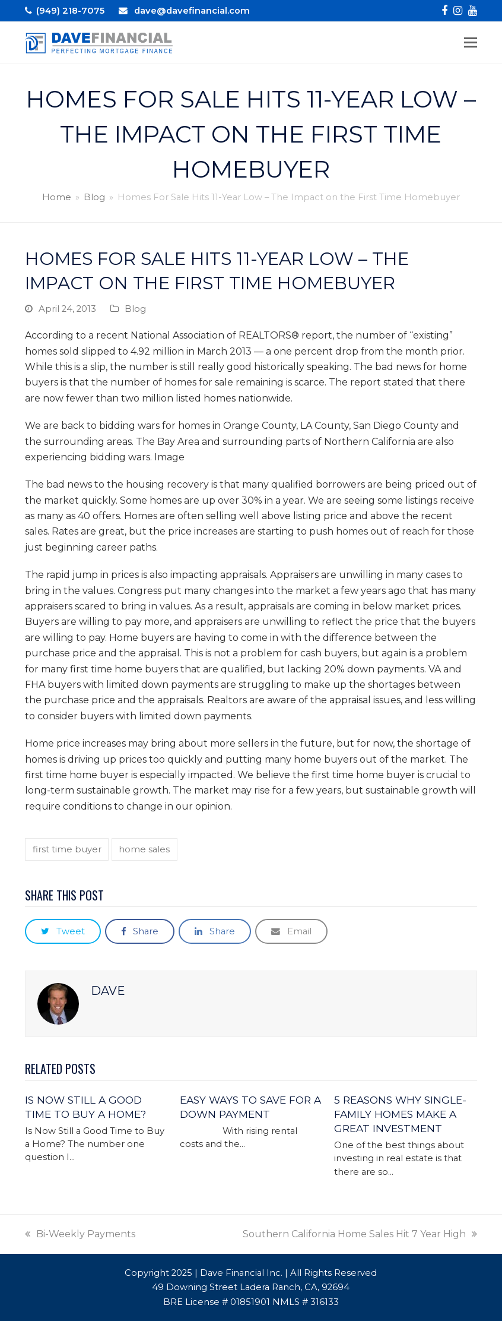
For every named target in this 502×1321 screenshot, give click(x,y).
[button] (470, 43)
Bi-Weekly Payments (80, 1234)
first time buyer (67, 849)
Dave (108, 991)
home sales (144, 849)
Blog (135, 309)
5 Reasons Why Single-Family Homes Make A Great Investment (400, 1114)
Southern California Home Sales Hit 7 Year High (360, 1234)
